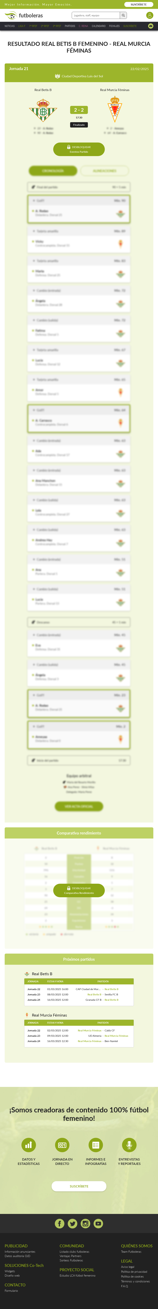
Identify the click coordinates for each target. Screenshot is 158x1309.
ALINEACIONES (104, 171)
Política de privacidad (134, 1271)
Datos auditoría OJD (17, 1256)
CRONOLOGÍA (53, 171)
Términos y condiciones (135, 1281)
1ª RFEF (33, 26)
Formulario (11, 1290)
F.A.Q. (124, 1286)
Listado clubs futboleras (74, 1251)
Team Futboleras (131, 1251)
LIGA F (21, 26)
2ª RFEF (45, 26)
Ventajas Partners (70, 1256)
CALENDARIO (98, 26)
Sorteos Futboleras (71, 1260)
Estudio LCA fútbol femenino (77, 1275)
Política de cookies (132, 1276)
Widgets (10, 1271)
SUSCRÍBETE (139, 4)
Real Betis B (43, 90)
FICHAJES (114, 26)
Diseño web (12, 1275)
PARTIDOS (70, 26)
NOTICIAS (10, 26)
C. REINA (83, 26)
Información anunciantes (20, 1251)
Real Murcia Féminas (114, 90)
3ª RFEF (57, 26)
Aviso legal (127, 1266)
